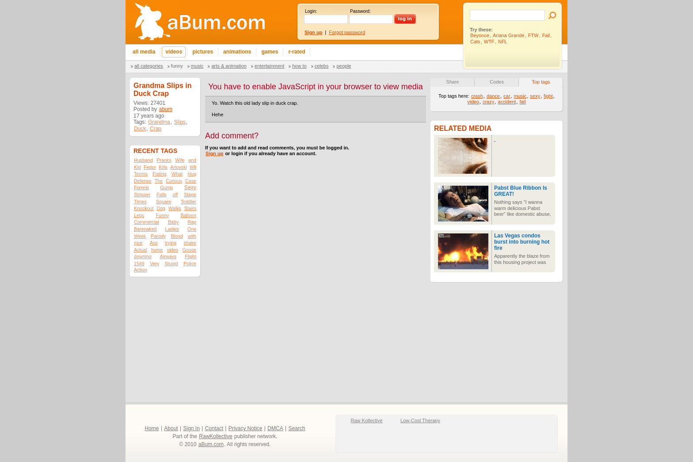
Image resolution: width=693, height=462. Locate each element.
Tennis (141, 173)
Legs (139, 215)
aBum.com (211, 444)
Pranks (163, 160)
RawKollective (215, 436)
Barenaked (145, 229)
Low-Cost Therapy (420, 420)
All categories (148, 66)
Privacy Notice (245, 428)
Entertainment (269, 66)
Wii (193, 167)
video (172, 249)
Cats (475, 41)
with (192, 236)
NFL (502, 41)
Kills (163, 167)
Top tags (541, 81)
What (177, 173)
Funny (177, 66)
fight (548, 96)
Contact (214, 428)
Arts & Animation (228, 66)
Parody (158, 236)
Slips (180, 122)
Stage (190, 194)
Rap (191, 222)
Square (163, 201)
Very (154, 263)
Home (152, 428)
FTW (533, 35)
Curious (174, 180)
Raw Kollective (367, 420)
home (157, 249)
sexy (535, 96)
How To (299, 66)
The (159, 180)
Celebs (322, 66)
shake (190, 242)
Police (189, 263)
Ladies (172, 229)
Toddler (188, 201)
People (343, 66)
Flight (190, 256)
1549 (139, 263)
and (192, 160)
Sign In (191, 428)
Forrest (141, 187)
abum (165, 109)
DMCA (275, 428)
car (506, 96)
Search (296, 428)
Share (452, 81)
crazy (488, 101)
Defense (143, 180)
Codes (497, 81)
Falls (161, 194)
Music (197, 66)
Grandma (159, 122)
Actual (140, 249)
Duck (140, 129)
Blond (177, 236)
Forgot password (347, 32)
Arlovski (178, 167)
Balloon (188, 215)
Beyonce (479, 35)
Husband (143, 160)
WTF (489, 41)
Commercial (146, 222)
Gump (166, 187)
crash (477, 96)
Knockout (143, 208)
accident (507, 101)
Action (140, 269)
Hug (191, 173)
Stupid (171, 263)
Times (140, 201)
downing (143, 256)
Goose (189, 249)
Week (140, 236)
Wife (179, 160)
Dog (160, 208)
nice (138, 242)
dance (493, 96)
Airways (168, 256)
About (171, 428)
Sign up (214, 153)
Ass (154, 242)
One (191, 229)
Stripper (142, 194)
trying (170, 242)
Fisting (159, 173)
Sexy (190, 187)
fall (522, 101)
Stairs (190, 208)
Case (190, 180)
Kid (137, 167)
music (520, 96)
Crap (155, 129)
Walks (174, 208)
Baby (173, 222)
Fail (546, 35)
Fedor (150, 167)
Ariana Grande (509, 35)
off (175, 194)
